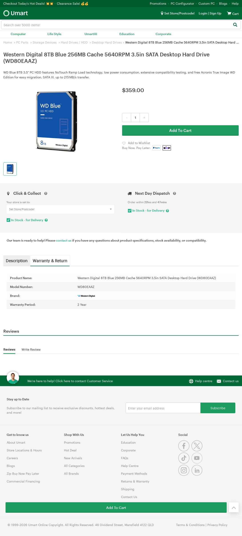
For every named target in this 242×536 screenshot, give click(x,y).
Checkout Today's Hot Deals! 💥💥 (28, 3)
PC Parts (22, 42)
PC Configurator (182, 3)
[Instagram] (184, 474)
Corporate (163, 34)
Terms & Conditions (190, 525)
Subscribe (217, 408)
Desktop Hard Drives (107, 42)
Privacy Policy (217, 525)
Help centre (203, 381)
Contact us (231, 381)
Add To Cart (180, 130)
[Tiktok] (184, 462)
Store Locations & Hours (24, 450)
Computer (18, 34)
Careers (12, 458)
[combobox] (121, 24)
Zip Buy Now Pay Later (23, 473)
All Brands (71, 473)
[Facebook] (184, 450)
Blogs (223, 3)
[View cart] (229, 13)
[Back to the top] (234, 507)
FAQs (124, 458)
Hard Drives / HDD (74, 42)
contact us (63, 240)
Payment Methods (134, 473)
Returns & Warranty (135, 481)
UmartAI (91, 34)
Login (203, 13)
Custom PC (206, 3)
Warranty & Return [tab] (50, 260)
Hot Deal (70, 450)
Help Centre (130, 466)
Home (7, 42)
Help (235, 3)
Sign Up (215, 13)
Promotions (158, 3)
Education (127, 34)
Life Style (54, 34)
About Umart (16, 442)
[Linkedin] (197, 474)
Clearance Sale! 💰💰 (72, 3)
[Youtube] (197, 462)
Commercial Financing (23, 481)
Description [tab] (17, 260)
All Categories (74, 466)
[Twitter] (197, 450)
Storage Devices (45, 42)
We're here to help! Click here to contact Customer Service (70, 381)
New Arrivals (73, 458)
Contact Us (129, 497)
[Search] (235, 25)
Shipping (127, 489)
